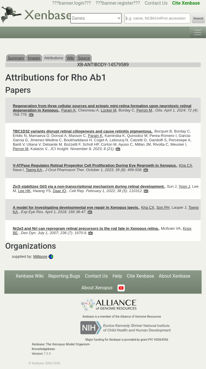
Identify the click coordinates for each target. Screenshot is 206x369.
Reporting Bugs (64, 276)
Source (84, 58)
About (96, 287)
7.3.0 (47, 354)
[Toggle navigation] (198, 32)
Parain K (68, 110)
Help (117, 276)
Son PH (162, 207)
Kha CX (185, 165)
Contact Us (156, 3)
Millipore (40, 256)
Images (34, 58)
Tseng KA (34, 170)
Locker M (108, 110)
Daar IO (59, 191)
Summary (16, 58)
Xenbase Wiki (30, 276)
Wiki (70, 58)
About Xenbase (174, 276)
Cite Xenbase (140, 276)
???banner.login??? (71, 3)
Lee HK (24, 191)
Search (198, 18)
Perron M (144, 110)
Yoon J (184, 186)
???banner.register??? (118, 3)
